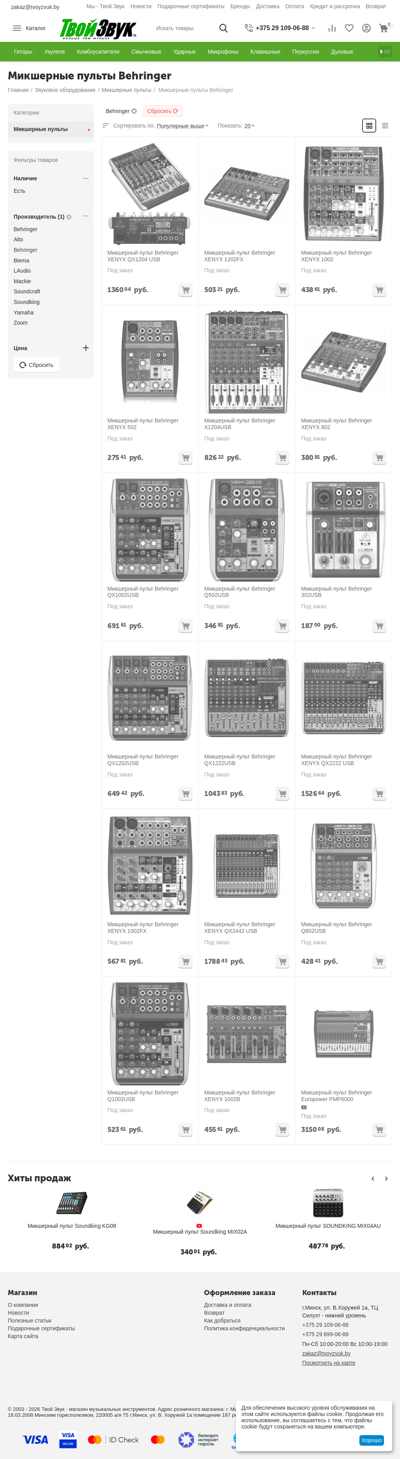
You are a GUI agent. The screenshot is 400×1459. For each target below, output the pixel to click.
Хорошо (372, 1440)
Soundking (26, 302)
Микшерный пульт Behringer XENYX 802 (336, 423)
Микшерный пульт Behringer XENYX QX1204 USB (143, 256)
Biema (21, 260)
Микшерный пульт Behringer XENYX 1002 (336, 256)
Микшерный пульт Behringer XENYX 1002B (239, 1095)
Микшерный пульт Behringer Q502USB (239, 592)
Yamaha (24, 312)
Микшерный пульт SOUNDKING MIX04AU (322, 1226)
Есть (19, 191)
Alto (18, 239)
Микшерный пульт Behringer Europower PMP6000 (336, 1095)
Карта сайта (23, 1336)
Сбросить (163, 111)
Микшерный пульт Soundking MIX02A (194, 1232)
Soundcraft (27, 291)
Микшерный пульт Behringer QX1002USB (143, 592)
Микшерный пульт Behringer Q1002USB (143, 1095)
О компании (23, 1305)
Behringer (26, 229)
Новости (141, 6)
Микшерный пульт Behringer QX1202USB (143, 759)
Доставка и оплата (227, 1305)
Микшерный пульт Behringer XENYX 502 (143, 423)
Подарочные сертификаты (191, 6)
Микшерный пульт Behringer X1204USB (239, 423)
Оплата (295, 6)
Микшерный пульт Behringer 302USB (336, 592)
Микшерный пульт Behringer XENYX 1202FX (239, 256)
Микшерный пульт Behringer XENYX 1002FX (143, 927)
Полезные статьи (29, 1320)
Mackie (22, 281)
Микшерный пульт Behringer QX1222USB (239, 759)
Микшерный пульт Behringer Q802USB (336, 927)
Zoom (21, 323)
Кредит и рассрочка (335, 6)
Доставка (267, 6)
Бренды (240, 6)
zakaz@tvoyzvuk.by (35, 7)
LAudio (22, 271)
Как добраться (222, 1320)
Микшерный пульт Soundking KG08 (66, 1226)
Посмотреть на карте (328, 1363)
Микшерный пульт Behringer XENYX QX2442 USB (239, 927)
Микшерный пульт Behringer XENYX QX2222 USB (336, 759)
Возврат (376, 6)
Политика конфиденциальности (244, 1328)
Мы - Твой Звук (105, 6)
